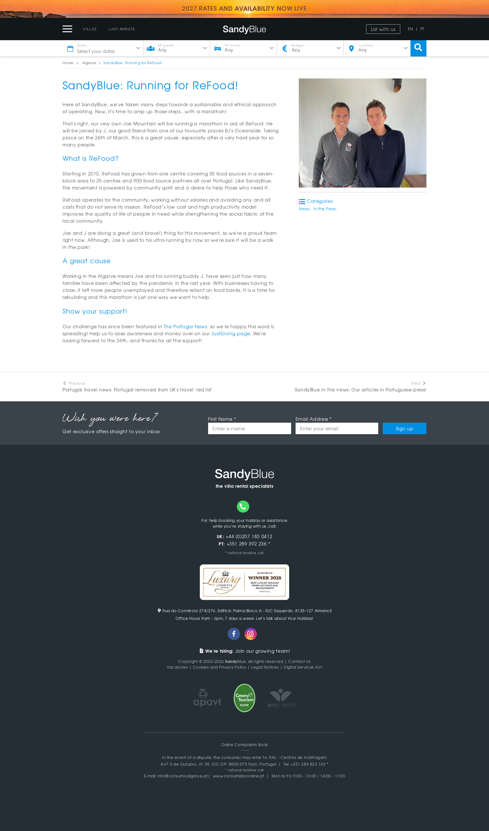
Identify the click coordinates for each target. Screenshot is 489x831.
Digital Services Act (303, 667)
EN (410, 29)
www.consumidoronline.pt (238, 776)
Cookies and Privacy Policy (219, 667)
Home (68, 62)
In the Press (324, 208)
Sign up (404, 428)
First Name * (222, 419)
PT (422, 29)
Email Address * (314, 419)
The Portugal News (185, 326)
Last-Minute (122, 28)
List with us (383, 29)
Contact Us (299, 661)
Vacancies (177, 667)
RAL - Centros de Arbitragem (298, 757)
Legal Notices (265, 667)
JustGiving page (230, 333)
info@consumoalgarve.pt (183, 776)
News (304, 208)
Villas (90, 28)
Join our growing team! (244, 651)
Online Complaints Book (244, 744)
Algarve (89, 62)
